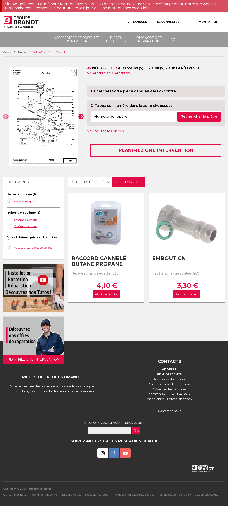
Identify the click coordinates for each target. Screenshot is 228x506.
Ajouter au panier (106, 294)
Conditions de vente (44, 494)
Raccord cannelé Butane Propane (99, 261)
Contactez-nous (169, 411)
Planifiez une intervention (156, 150)
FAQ (172, 39)
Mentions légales (70, 494)
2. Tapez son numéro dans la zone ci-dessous (132, 106)
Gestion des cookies (206, 494)
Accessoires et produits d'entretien (77, 39)
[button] (6, 116)
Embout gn (169, 258)
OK (136, 430)
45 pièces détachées (90, 182)
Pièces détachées (116, 39)
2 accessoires (128, 182)
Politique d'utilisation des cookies (133, 494)
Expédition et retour (97, 494)
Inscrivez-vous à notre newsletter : (114, 423)
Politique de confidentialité (174, 494)
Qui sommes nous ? (15, 494)
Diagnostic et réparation (149, 39)
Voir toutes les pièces (105, 131)
